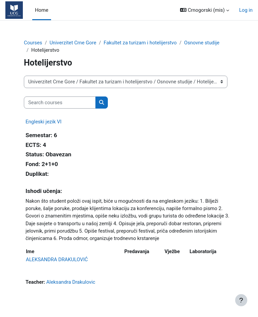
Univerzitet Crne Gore (72, 43)
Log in (246, 10)
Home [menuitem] (41, 10)
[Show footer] (241, 300)
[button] (204, 10)
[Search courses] (60, 102)
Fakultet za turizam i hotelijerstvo (140, 43)
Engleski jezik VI (43, 122)
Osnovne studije (201, 43)
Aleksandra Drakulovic (70, 282)
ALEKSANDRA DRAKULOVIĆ (57, 259)
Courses (33, 43)
